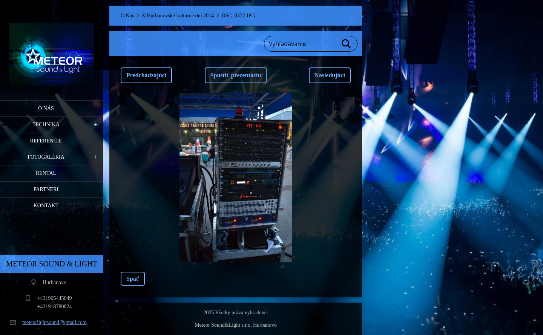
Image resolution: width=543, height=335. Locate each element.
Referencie (46, 141)
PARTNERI (46, 189)
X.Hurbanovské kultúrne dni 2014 (178, 15)
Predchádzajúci (146, 75)
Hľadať (346, 43)
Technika (46, 124)
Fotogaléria (46, 157)
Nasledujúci (329, 75)
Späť (132, 278)
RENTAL (46, 173)
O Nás (46, 108)
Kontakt (46, 205)
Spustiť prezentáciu (235, 75)
